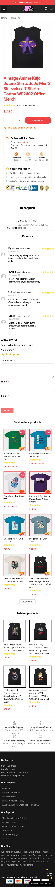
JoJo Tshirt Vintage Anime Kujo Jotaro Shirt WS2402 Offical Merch (14, 648)
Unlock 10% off (49, 874)
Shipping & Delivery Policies (14, 818)
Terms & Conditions (11, 792)
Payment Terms (9, 822)
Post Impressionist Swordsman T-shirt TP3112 (12, 456)
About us (6, 788)
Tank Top (15, 18)
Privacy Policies (9, 797)
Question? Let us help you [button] (41, 883)
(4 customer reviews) (25, 105)
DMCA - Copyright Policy (13, 801)
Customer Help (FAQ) (11, 834)
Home (4, 18)
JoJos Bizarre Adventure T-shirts (32, 225)
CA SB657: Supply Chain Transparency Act (21, 805)
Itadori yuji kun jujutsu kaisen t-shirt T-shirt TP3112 (39, 499)
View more (27, 602)
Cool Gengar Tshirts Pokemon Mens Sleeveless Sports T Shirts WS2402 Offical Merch (13, 696)
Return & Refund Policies (13, 826)
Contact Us (7, 830)
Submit (7, 410)
